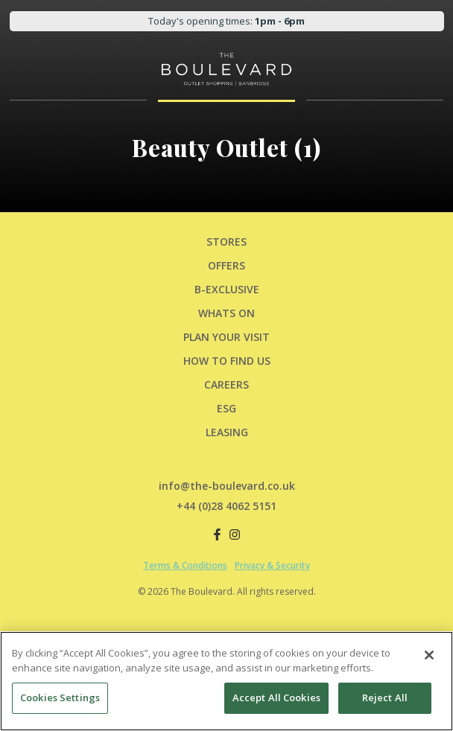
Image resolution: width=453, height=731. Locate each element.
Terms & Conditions (185, 565)
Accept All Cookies (276, 697)
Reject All (385, 697)
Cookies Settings (60, 697)
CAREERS (226, 384)
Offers (226, 265)
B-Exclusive (226, 289)
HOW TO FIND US (226, 361)
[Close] (429, 655)
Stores (226, 241)
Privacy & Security (272, 565)
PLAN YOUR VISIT (226, 337)
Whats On (226, 313)
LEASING (227, 432)
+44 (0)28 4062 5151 (226, 506)
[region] (226, 681)
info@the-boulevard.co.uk (227, 486)
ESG (226, 408)
